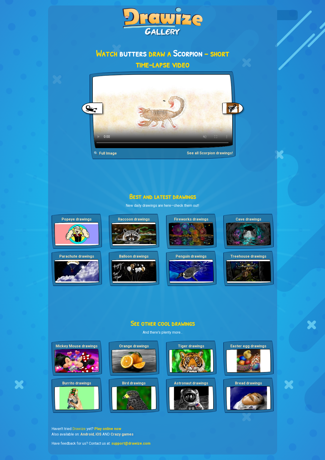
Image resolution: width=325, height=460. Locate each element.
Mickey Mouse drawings (77, 346)
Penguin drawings (191, 256)
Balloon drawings (134, 256)
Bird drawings (134, 383)
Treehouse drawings (248, 256)
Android (87, 434)
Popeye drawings (77, 219)
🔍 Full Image (105, 153)
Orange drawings (134, 346)
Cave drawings (248, 219)
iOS (98, 434)
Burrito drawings (76, 383)
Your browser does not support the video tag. (162, 111)
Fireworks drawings (191, 219)
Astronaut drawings (191, 383)
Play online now (107, 429)
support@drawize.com (130, 443)
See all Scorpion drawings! (210, 153)
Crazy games (122, 434)
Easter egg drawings (248, 346)
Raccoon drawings (134, 219)
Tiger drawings (191, 346)
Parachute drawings (76, 256)
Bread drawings (248, 383)
